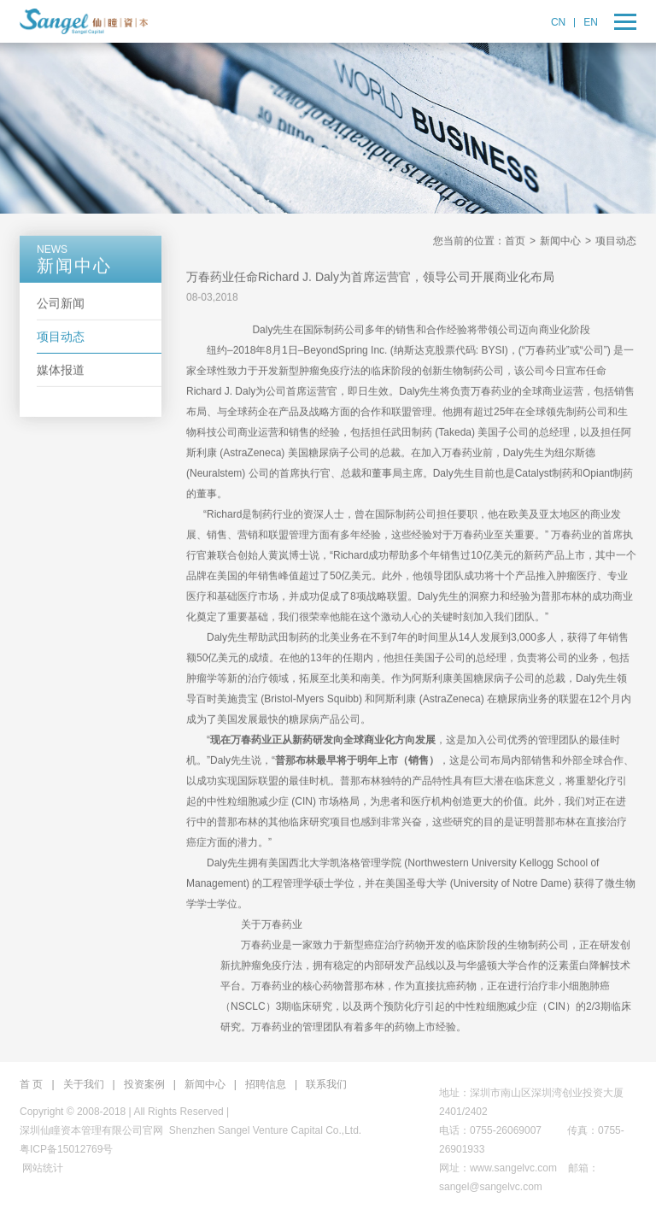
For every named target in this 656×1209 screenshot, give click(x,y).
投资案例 (144, 1084)
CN (558, 22)
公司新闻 (61, 304)
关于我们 (83, 1084)
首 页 (31, 1084)
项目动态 (61, 337)
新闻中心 (560, 242)
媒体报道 (61, 371)
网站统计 (42, 1168)
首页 (515, 242)
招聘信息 (265, 1084)
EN (590, 22)
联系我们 (326, 1084)
